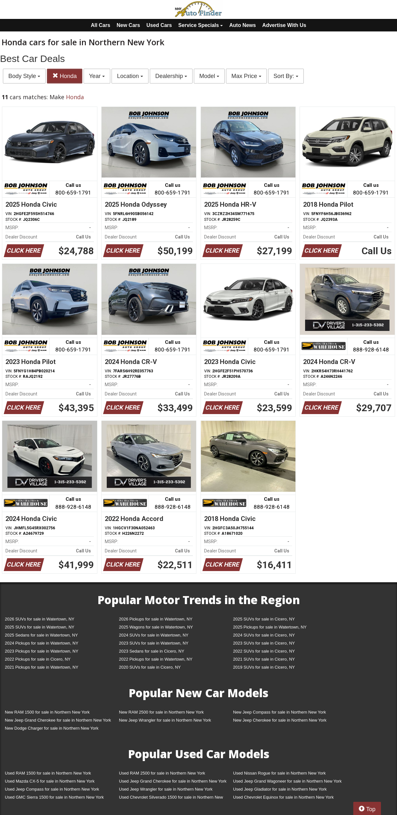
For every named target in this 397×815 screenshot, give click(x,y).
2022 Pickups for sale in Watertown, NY (156, 659)
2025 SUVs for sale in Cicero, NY (264, 619)
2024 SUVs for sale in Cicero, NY (264, 635)
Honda (64, 76)
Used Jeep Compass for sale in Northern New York (52, 789)
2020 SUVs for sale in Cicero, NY (150, 667)
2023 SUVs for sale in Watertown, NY (153, 643)
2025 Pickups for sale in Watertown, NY (270, 627)
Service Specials (200, 25)
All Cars (100, 25)
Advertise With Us (284, 25)
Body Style (24, 76)
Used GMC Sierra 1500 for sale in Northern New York (54, 797)
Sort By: (286, 76)
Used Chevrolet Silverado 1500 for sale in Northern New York (171, 798)
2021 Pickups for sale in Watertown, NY (41, 667)
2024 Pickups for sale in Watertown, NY (41, 643)
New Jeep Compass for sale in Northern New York (279, 712)
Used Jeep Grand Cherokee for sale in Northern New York (173, 781)
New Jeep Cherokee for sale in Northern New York (279, 720)
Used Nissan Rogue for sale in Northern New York (279, 773)
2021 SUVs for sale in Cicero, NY (264, 659)
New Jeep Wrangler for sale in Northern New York (165, 720)
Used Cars (159, 25)
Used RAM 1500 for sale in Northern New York (48, 773)
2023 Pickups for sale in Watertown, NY (41, 651)
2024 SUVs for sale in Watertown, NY (153, 635)
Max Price (246, 76)
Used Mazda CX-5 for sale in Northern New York (50, 781)
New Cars (128, 25)
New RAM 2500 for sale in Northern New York (161, 712)
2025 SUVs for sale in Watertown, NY (39, 627)
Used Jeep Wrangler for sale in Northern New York (165, 789)
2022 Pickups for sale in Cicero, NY (37, 659)
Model (209, 76)
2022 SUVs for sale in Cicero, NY (264, 651)
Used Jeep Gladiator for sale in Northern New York (280, 789)
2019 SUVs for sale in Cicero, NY (264, 667)
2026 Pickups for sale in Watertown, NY (156, 619)
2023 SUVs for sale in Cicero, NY (264, 643)
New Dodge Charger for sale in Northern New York (51, 728)
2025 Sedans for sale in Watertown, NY (41, 635)
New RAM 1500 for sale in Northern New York (47, 712)
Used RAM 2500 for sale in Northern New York (162, 773)
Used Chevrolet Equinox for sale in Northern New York (283, 797)
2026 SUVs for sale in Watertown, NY (39, 619)
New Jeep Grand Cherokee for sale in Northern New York (58, 720)
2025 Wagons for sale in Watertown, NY (156, 627)
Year (97, 76)
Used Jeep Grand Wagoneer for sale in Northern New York (287, 781)
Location (130, 76)
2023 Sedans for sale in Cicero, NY (151, 651)
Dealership (171, 76)
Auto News (242, 25)
